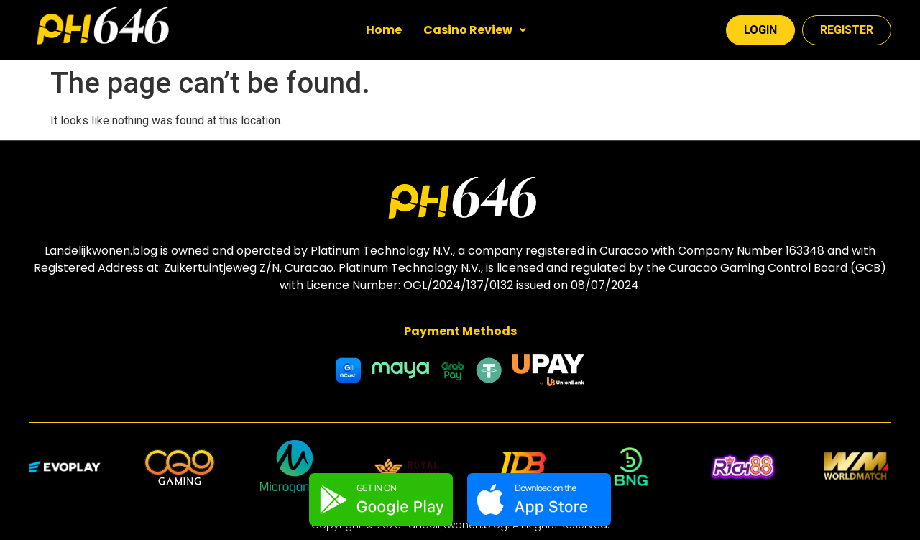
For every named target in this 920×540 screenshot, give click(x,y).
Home (384, 30)
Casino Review (474, 30)
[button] (475, 30)
